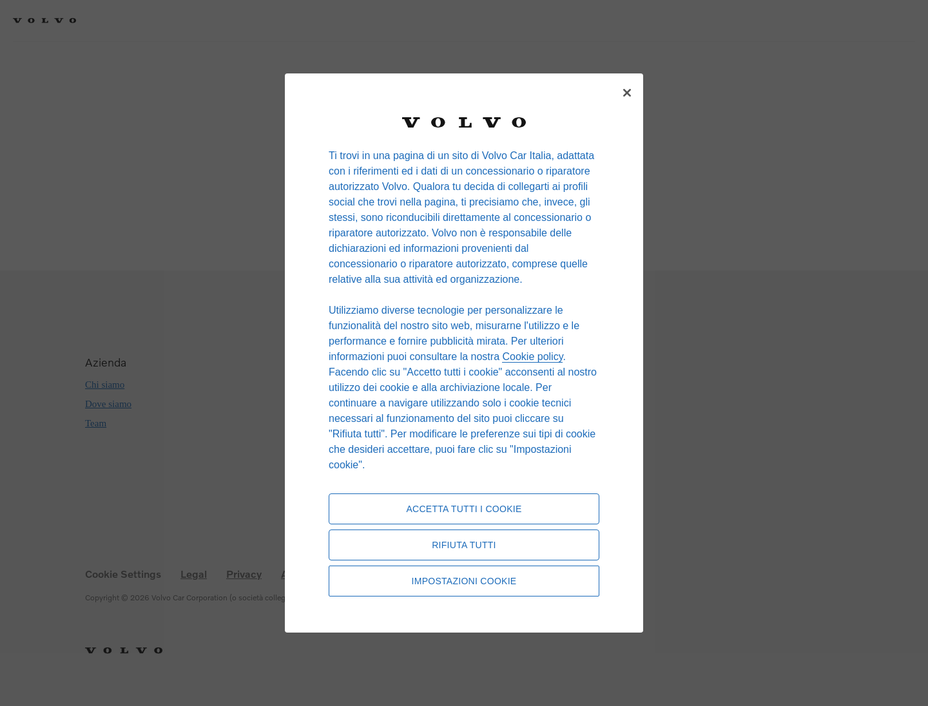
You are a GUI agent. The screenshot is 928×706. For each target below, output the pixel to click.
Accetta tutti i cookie (463, 509)
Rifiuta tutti (464, 545)
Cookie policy (532, 356)
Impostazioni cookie (464, 581)
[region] (464, 353)
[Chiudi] (627, 93)
